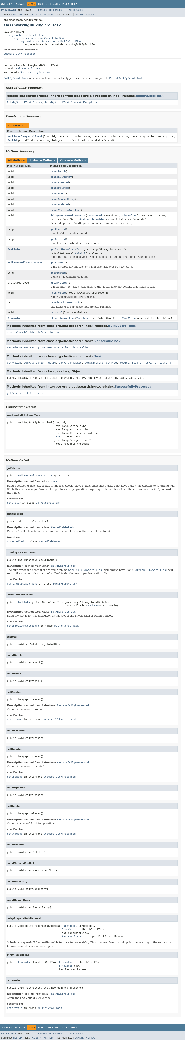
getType (111, 362)
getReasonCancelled (56, 347)
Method (48, 14)
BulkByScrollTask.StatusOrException (71, 102)
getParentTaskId (70, 362)
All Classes (76, 10)
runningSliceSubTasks (66, 302)
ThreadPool (94, 215)
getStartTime (94, 362)
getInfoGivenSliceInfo (67, 249)
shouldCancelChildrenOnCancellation (33, 332)
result (124, 362)
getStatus (57, 262)
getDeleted (58, 239)
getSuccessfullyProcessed (25, 393)
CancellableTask (107, 341)
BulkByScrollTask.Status (24, 102)
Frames (42, 10)
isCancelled (80, 347)
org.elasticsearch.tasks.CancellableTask (39, 38)
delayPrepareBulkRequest (68, 215)
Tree (41, 4)
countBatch (58, 171)
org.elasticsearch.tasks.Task (26, 35)
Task (98, 356)
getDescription (34, 362)
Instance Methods (42, 160)
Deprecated (53, 4)
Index (65, 4)
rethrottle (58, 292)
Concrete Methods (73, 160)
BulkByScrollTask (28, 68)
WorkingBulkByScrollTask (25, 136)
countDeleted (60, 187)
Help (74, 4)
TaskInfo (14, 249)
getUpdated (58, 272)
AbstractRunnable (91, 219)
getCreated (58, 229)
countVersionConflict (66, 210)
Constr (36, 14)
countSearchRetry (63, 199)
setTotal (57, 312)
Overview (7, 4)
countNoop (57, 193)
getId (52, 362)
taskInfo (150, 362)
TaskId (12, 140)
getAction (14, 362)
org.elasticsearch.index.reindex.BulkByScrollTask (50, 41)
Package (20, 4)
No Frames (55, 10)
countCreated (60, 182)
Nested (17, 14)
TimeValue (129, 215)
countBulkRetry (61, 176)
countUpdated (60, 204)
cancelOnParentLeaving (23, 347)
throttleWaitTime (63, 318)
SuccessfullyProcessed (20, 53)
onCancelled (59, 282)
